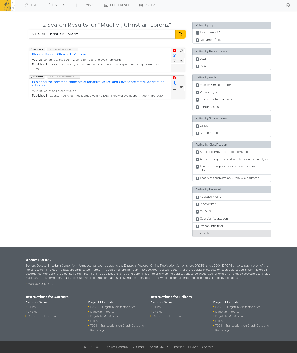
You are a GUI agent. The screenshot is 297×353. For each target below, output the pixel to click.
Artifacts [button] (149, 5)
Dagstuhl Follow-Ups (42, 316)
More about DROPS (41, 284)
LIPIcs (32, 307)
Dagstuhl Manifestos (104, 316)
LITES (94, 321)
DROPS (32, 5)
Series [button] (56, 5)
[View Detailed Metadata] (174, 55)
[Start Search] (180, 34)
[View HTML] (181, 50)
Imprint (178, 347)
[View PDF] (174, 50)
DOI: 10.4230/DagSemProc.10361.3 (64, 77)
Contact (207, 347)
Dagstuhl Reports (102, 311)
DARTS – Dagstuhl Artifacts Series (112, 307)
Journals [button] (82, 5)
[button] (288, 5)
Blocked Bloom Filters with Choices (59, 54)
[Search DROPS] (102, 34)
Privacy (193, 347)
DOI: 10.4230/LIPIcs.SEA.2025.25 (63, 49)
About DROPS (159, 347)
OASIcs (32, 311)
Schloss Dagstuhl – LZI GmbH (125, 347)
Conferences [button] (116, 5)
